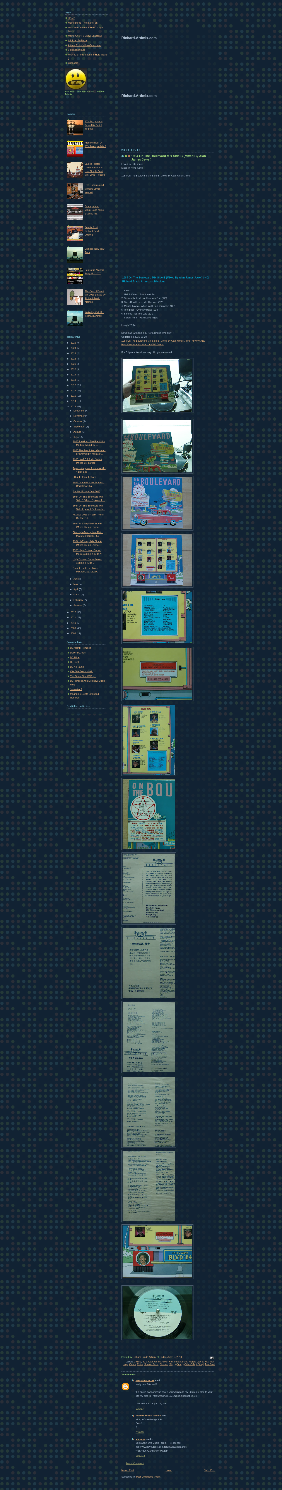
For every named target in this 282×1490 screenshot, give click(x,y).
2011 (74, 617)
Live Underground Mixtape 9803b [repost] (94, 189)
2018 (74, 380)
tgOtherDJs (189, 1364)
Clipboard (73, 63)
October (78, 421)
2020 (74, 369)
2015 (74, 395)
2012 (74, 612)
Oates (132, 1364)
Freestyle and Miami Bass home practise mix (94, 210)
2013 (74, 406)
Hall (171, 1361)
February (78, 600)
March (77, 594)
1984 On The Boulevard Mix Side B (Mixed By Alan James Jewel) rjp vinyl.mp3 (163, 340)
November (79, 416)
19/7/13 (140, 1408)
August (77, 431)
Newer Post (127, 1470)
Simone (164, 1364)
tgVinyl (199, 1364)
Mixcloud (160, 281)
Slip (171, 1364)
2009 (74, 628)
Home (169, 1470)
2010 (74, 623)
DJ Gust (74, 662)
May (76, 584)
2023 (74, 353)
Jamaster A (76, 689)
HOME (71, 18)
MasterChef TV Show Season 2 (85, 36)
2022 (74, 358)
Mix (207, 1361)
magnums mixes (145, 1380)
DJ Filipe (75, 657)
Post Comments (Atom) (148, 1476)
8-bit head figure (76, 49)
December (79, 410)
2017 (74, 385)
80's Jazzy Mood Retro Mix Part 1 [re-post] (94, 125)
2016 (74, 390)
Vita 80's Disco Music (81, 671)
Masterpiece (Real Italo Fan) (83, 22)
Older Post (209, 1470)
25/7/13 (140, 1432)
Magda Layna (196, 1361)
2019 (74, 374)
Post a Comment (135, 1463)
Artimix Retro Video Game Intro (84, 45)
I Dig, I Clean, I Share (84, 477)
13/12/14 (140, 1455)
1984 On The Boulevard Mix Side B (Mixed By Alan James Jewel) (162, 277)
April (76, 589)
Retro (140, 1364)
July (76, 437)
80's (144, 1361)
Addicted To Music (77, 40)
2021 (74, 364)
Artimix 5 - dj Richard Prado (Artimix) (92, 231)
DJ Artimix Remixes (80, 647)
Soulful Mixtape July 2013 (86, 491)
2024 (74, 348)
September (79, 426)
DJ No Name (77, 666)
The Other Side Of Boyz (83, 676)
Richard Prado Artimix (148, 1415)
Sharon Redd (151, 1364)
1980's (137, 1361)
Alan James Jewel (157, 1361)
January (78, 605)
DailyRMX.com (78, 652)
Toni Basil (210, 1364)
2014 (74, 401)
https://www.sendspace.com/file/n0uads (142, 344)
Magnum (140, 1439)
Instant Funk (181, 1361)
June (76, 578)
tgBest (178, 1364)
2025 (74, 342)
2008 (74, 633)
